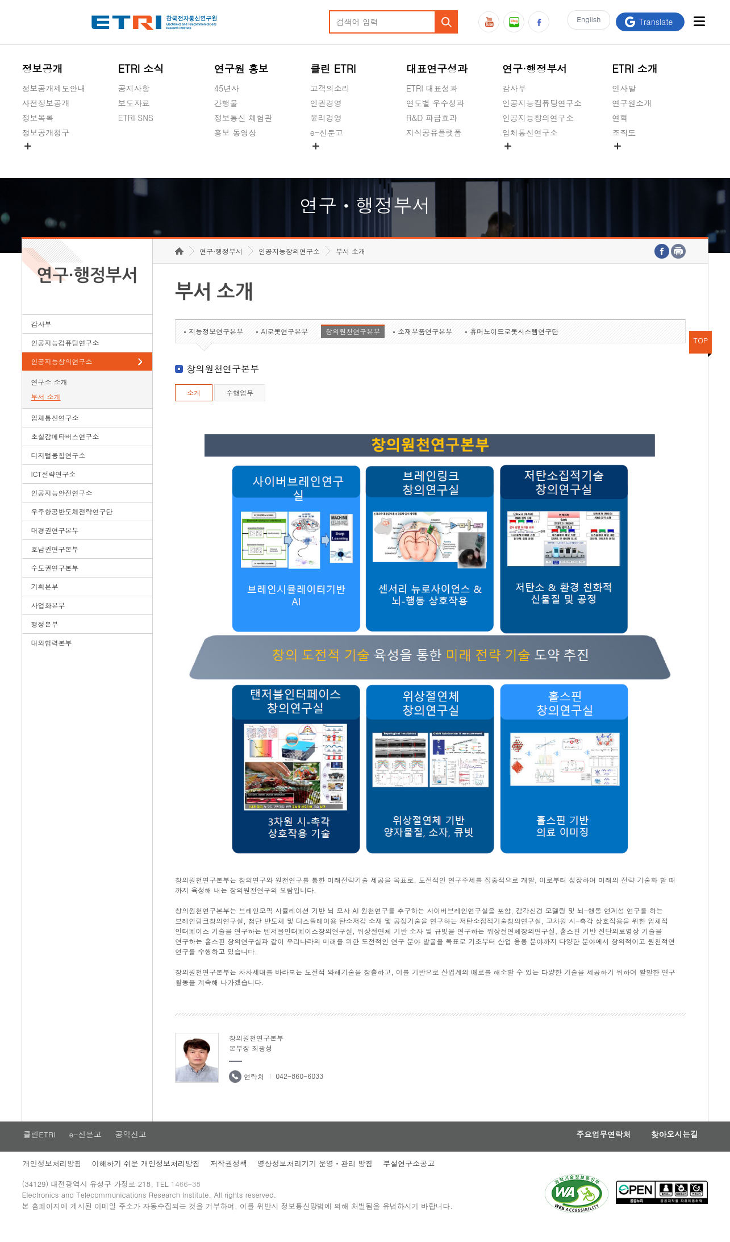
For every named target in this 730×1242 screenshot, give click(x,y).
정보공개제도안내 (54, 88)
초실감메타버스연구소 (542, 159)
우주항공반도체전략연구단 (72, 522)
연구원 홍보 (241, 68)
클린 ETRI (333, 68)
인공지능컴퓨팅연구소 (542, 103)
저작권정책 (230, 1175)
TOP (701, 351)
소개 (194, 404)
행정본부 (45, 635)
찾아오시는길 (672, 1146)
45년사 (226, 88)
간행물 (226, 103)
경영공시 (38, 159)
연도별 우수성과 (435, 103)
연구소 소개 (49, 393)
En (586, 22)
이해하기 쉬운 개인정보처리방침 (147, 1175)
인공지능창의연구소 (538, 117)
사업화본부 (48, 616)
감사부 (514, 88)
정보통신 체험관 (243, 117)
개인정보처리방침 (51, 1175)
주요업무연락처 (597, 1146)
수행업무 (239, 404)
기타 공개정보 (637, 159)
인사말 (624, 88)
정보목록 (38, 117)
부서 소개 (46, 408)
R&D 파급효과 (431, 117)
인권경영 (326, 103)
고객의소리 (330, 88)
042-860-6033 (299, 1087)
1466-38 (189, 1198)
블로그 (513, 21)
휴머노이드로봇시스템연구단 (514, 342)
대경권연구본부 (55, 541)
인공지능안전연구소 (62, 504)
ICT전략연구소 (53, 485)
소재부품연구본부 (425, 342)
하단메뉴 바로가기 (0, 0)
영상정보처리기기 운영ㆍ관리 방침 (318, 1175)
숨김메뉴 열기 (28, 146)
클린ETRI (38, 1146)
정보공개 (42, 68)
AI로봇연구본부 (284, 342)
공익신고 (326, 159)
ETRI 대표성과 (432, 88)
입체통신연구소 (530, 132)
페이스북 (538, 21)
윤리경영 (326, 117)
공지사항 (134, 88)
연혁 (620, 117)
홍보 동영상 (235, 132)
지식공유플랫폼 (434, 132)
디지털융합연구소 (58, 466)
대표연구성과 (437, 68)
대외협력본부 (51, 654)
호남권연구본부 (55, 560)
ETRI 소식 (141, 68)
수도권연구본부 (55, 579)
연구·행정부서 (534, 68)
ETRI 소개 (635, 68)
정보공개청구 (46, 132)
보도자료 (134, 103)
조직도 (624, 132)
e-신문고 (326, 132)
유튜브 (488, 21)
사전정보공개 (46, 103)
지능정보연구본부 (216, 342)
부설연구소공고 (413, 1175)
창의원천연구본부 (353, 342)
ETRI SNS (135, 117)
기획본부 (45, 598)
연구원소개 (632, 103)
